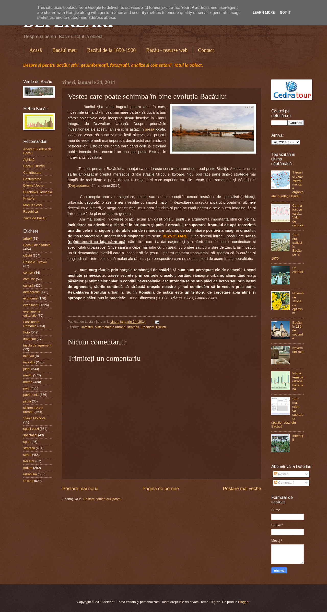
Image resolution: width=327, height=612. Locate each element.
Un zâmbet (297, 270)
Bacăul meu (64, 50)
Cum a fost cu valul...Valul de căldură (297, 215)
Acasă (35, 50)
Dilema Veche (33, 185)
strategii (133, 327)
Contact (206, 50)
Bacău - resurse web (167, 50)
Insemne (29, 339)
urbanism (147, 327)
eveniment (30, 305)
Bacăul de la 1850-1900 (111, 50)
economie (30, 298)
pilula (27, 401)
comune (29, 279)
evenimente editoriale (31, 313)
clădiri (27, 255)
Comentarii (284, 482)
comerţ (28, 272)
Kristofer (29, 198)
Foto (26, 332)
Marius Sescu (33, 205)
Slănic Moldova (34, 418)
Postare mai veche (242, 488)
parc (26, 388)
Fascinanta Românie (31, 324)
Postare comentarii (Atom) (102, 499)
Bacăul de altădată (37, 245)
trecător (28, 461)
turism (27, 468)
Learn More (264, 12)
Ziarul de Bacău (34, 218)
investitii (87, 327)
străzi (27, 455)
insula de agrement (37, 345)
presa (149, 129)
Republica (30, 211)
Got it (285, 12)
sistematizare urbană (110, 327)
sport (27, 442)
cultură (28, 285)
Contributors (32, 173)
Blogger (243, 602)
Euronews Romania (37, 192)
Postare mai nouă (80, 488)
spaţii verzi (31, 429)
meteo (27, 382)
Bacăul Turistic (34, 166)
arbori (27, 238)
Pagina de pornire (161, 488)
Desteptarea (32, 179)
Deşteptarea (79, 185)
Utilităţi (161, 327)
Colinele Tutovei (35, 262)
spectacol (30, 435)
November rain (297, 350)
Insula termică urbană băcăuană (297, 381)
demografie (31, 292)
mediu (27, 375)
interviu (28, 356)
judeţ (26, 369)
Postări (281, 474)
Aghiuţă (28, 159)
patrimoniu (31, 395)
